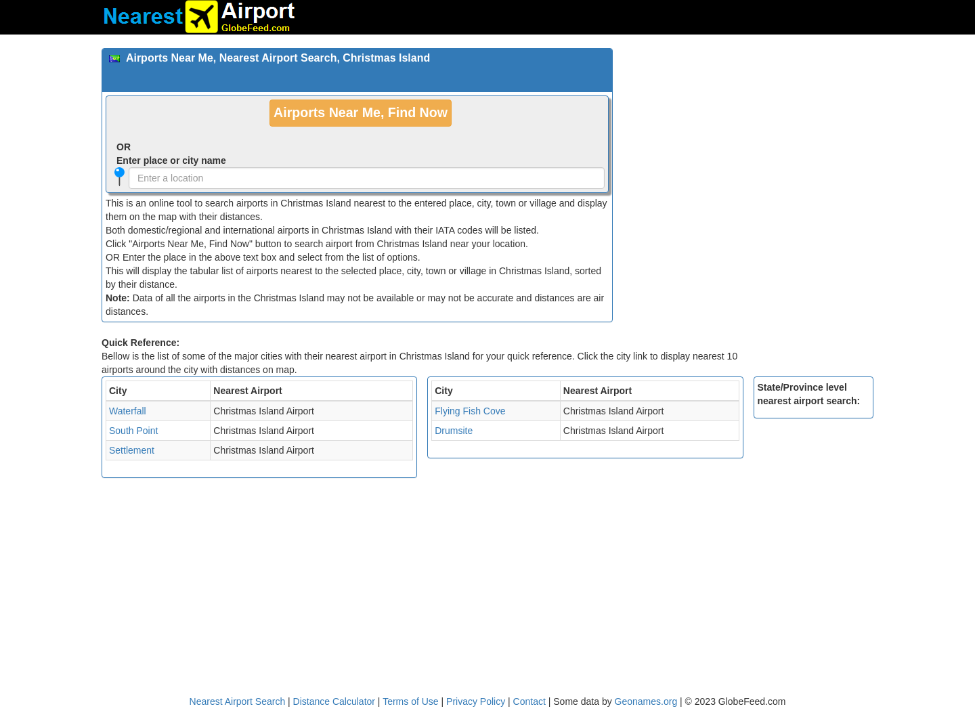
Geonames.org (646, 701)
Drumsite (454, 430)
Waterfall (127, 411)
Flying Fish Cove (470, 411)
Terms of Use (412, 701)
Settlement (131, 450)
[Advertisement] (748, 143)
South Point (133, 430)
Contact (529, 701)
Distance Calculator (334, 701)
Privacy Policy (477, 701)
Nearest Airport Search (238, 701)
